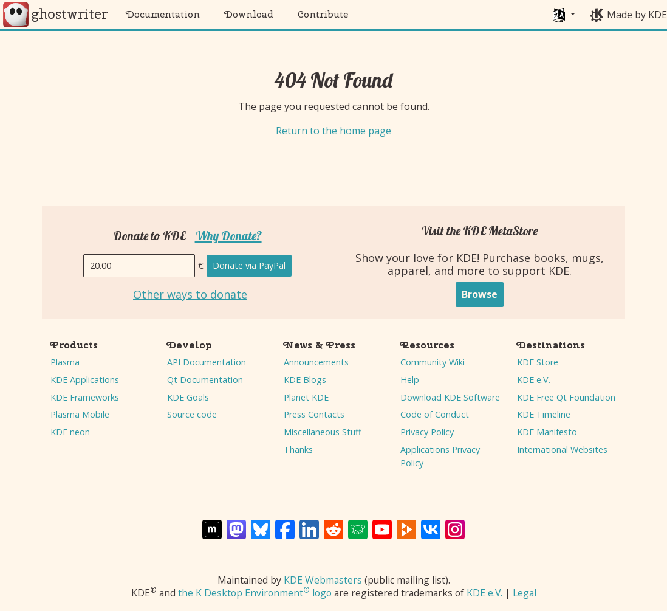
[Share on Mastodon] (236, 523)
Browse (480, 294)
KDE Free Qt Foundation (566, 397)
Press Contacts (314, 414)
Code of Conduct (434, 414)
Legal (524, 592)
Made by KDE (637, 14)
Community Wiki (432, 362)
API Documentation (206, 362)
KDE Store (537, 362)
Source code (192, 414)
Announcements (316, 362)
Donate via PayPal (249, 265)
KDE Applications (84, 379)
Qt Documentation (205, 379)
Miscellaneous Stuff (322, 432)
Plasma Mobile (79, 414)
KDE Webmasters (323, 580)
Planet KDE (306, 397)
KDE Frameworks (84, 397)
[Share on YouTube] (382, 523)
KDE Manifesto (547, 432)
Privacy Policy (427, 432)
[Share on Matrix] (212, 523)
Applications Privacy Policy (440, 456)
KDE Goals (188, 397)
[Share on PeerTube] (406, 523)
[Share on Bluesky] (260, 523)
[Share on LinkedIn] (309, 523)
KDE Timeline (543, 414)
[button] (564, 14)
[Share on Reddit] (333, 523)
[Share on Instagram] (455, 523)
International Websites (562, 449)
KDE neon (70, 432)
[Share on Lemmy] (358, 523)
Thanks (298, 449)
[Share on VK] (430, 523)
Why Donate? (228, 235)
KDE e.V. (533, 379)
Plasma (65, 362)
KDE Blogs (305, 379)
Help (409, 379)
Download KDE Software (450, 397)
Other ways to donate (190, 295)
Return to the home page (333, 130)
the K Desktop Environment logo (255, 592)
